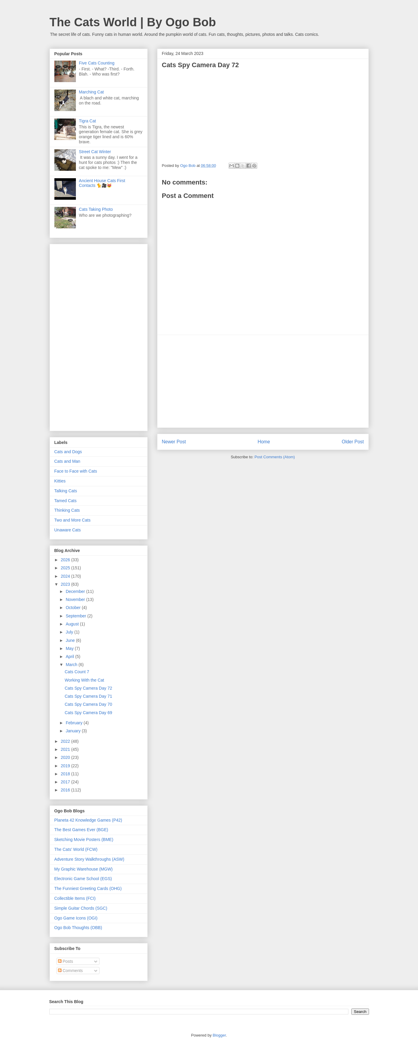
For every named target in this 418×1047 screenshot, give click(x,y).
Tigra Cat (87, 121)
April (70, 656)
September (76, 616)
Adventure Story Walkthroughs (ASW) (89, 859)
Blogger (219, 1035)
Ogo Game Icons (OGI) (76, 918)
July (70, 632)
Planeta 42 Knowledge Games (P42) (88, 820)
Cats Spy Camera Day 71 (88, 696)
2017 (66, 782)
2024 (66, 576)
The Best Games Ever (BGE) (81, 829)
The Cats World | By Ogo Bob (133, 22)
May (70, 648)
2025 (66, 567)
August (73, 624)
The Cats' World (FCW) (76, 849)
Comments (70, 970)
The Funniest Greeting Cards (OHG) (88, 888)
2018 (66, 773)
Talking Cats (65, 490)
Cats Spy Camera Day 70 (88, 704)
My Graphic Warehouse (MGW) (83, 869)
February (75, 722)
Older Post (353, 441)
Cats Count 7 (77, 671)
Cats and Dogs (68, 451)
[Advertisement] (263, 381)
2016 (66, 790)
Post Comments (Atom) (275, 457)
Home (264, 441)
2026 (66, 559)
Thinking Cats (67, 510)
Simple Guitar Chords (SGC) (80, 908)
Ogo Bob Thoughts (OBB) (78, 927)
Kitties (60, 481)
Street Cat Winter (95, 151)
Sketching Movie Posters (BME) (84, 839)
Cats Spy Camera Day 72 (88, 688)
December (76, 591)
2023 (66, 584)
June (71, 640)
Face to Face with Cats (75, 471)
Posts (65, 961)
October (74, 607)
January (74, 730)
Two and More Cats (72, 520)
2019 (66, 765)
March (72, 664)
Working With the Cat (84, 680)
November (76, 599)
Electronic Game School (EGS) (83, 878)
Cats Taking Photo (96, 209)
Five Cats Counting (96, 63)
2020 (66, 757)
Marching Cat (91, 92)
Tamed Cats (65, 500)
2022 (66, 741)
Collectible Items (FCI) (75, 898)
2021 (66, 749)
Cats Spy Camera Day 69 (88, 712)
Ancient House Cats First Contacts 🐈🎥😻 (102, 183)
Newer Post (174, 441)
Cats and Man (67, 461)
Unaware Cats (67, 530)
